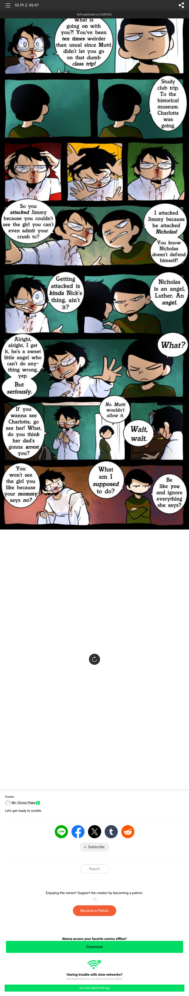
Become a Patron (94, 910)
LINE (61, 831)
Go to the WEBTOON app (94, 988)
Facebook (78, 831)
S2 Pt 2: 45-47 (27, 5)
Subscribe (96, 847)
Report (94, 869)
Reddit (127, 831)
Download (94, 947)
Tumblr (111, 831)
